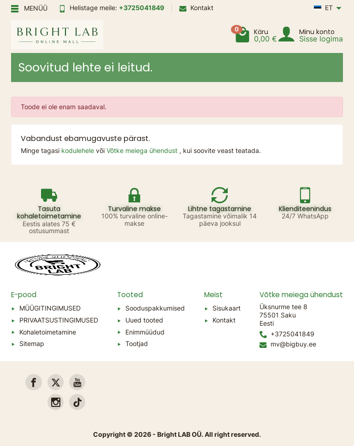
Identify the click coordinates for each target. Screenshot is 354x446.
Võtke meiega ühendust (142, 150)
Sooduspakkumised (155, 308)
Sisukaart (226, 308)
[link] (33, 382)
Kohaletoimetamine (47, 332)
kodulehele (78, 150)
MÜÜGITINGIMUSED (50, 308)
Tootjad (136, 343)
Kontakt (196, 8)
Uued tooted (144, 320)
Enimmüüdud (145, 332)
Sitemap (31, 343)
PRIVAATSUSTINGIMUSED (58, 320)
